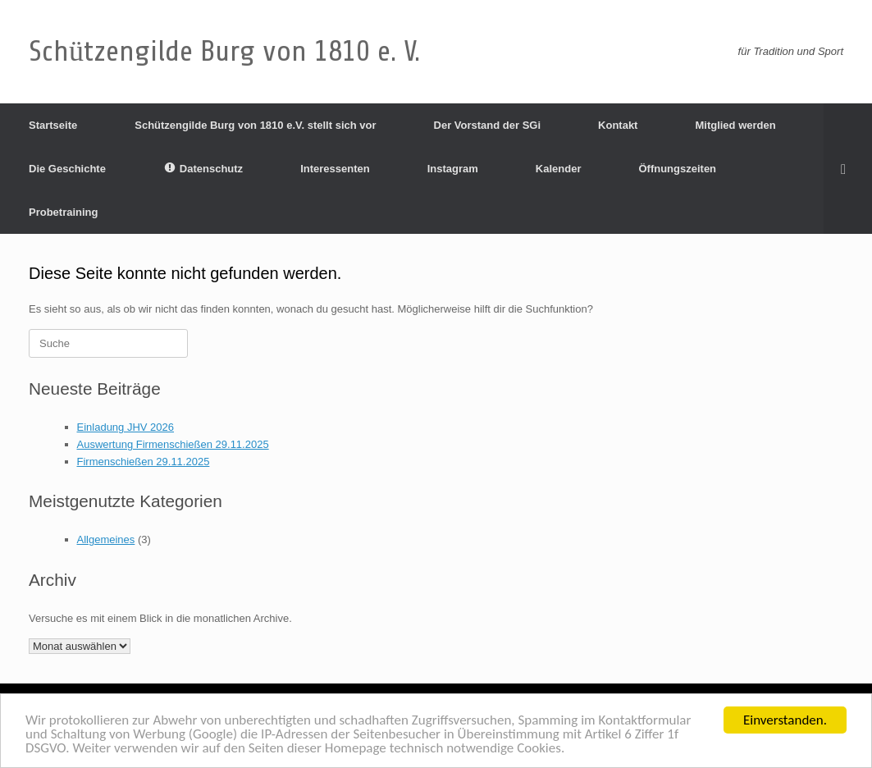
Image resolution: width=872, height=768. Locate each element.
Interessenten (335, 168)
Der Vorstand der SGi (487, 125)
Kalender (559, 168)
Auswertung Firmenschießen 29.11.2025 (173, 444)
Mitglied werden (735, 125)
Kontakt (617, 125)
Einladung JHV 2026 (126, 427)
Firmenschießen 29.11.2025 (143, 461)
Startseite (53, 125)
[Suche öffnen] (848, 168)
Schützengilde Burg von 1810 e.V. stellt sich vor (255, 125)
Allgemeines (106, 539)
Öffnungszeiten (677, 168)
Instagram (452, 168)
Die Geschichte (67, 168)
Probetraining (63, 212)
